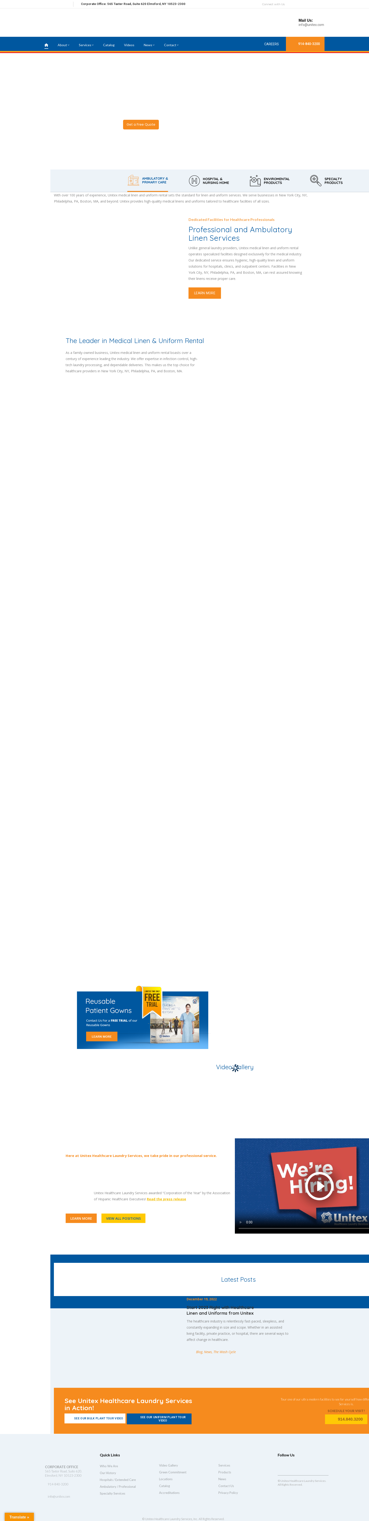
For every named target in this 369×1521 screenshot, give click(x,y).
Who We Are (109, 1466)
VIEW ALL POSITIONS (123, 1218)
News (222, 1479)
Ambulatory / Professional (118, 1486)
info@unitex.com (311, 25)
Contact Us (226, 1486)
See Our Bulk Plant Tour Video (95, 1418)
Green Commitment (172, 1472)
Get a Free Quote (141, 124)
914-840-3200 (305, 44)
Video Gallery (168, 1465)
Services (224, 1465)
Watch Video (178, 124)
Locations (165, 1479)
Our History (108, 1473)
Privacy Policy (228, 1493)
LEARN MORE (204, 293)
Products (224, 1472)
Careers (267, 44)
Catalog (164, 1486)
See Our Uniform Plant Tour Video (157, 1419)
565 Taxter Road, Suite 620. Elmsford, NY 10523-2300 (63, 1473)
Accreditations (169, 1493)
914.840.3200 (346, 1419)
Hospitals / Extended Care (118, 1480)
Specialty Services (112, 1493)
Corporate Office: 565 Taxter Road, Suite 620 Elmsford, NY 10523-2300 (133, 4)
